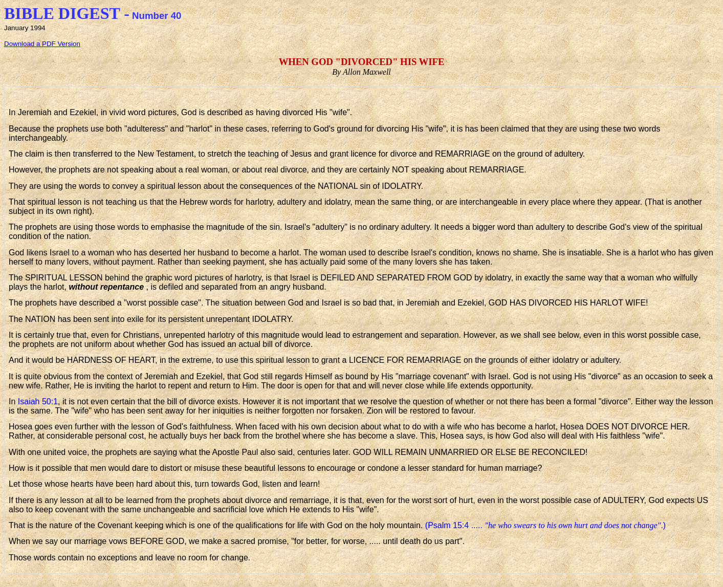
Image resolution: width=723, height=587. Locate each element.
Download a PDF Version (42, 44)
